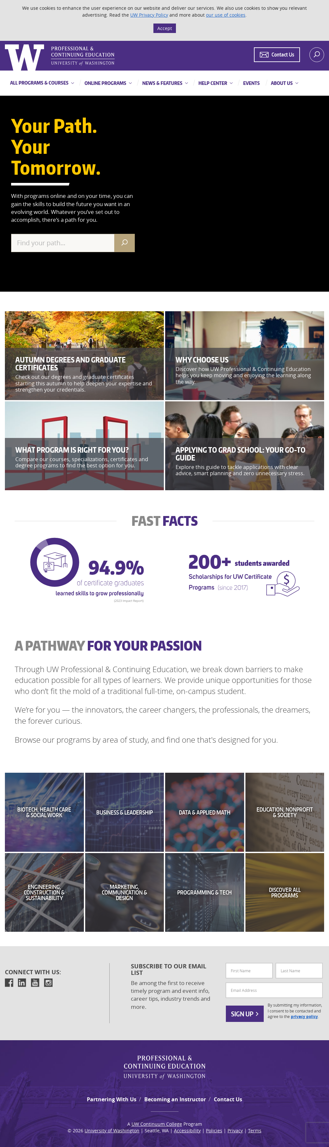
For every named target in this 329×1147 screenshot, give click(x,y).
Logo (5, 44)
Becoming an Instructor (175, 1099)
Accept (164, 28)
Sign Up (244, 1014)
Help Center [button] (212, 83)
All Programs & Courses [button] (39, 83)
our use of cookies (225, 15)
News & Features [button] (161, 83)
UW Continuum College (157, 1124)
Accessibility (187, 1130)
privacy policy (304, 1016)
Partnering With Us (111, 1099)
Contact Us (228, 1099)
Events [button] (251, 83)
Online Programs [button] (105, 83)
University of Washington (112, 1130)
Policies (214, 1130)
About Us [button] (281, 83)
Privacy (235, 1130)
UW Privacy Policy (149, 15)
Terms (254, 1130)
